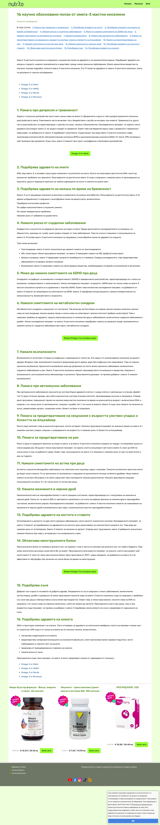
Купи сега (46, 789)
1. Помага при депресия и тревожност (50, 27)
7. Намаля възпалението (75, 36)
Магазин (138, 4)
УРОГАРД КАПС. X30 (127, 726)
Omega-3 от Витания (31, 136)
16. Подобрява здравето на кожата (102, 48)
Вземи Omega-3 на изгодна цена (80, 377)
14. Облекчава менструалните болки (44, 48)
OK (133, 821)
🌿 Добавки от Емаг (17, 806)
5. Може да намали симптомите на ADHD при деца (108, 31)
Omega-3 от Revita (30, 132)
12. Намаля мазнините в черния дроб (83, 44)
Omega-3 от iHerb (29, 123)
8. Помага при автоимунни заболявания (108, 36)
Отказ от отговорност (27, 21)
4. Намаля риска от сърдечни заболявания (61, 31)
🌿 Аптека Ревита (16, 809)
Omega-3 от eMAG (30, 127)
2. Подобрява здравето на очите (86, 27)
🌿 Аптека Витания (17, 812)
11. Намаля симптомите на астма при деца (42, 44)
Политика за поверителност (142, 804)
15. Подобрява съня (73, 48)
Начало (128, 4)
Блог (148, 4)
